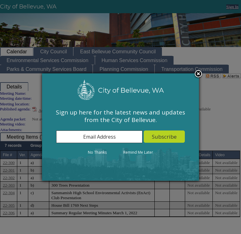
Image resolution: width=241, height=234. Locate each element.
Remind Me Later (138, 152)
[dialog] (120, 127)
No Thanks (97, 152)
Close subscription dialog (198, 74)
